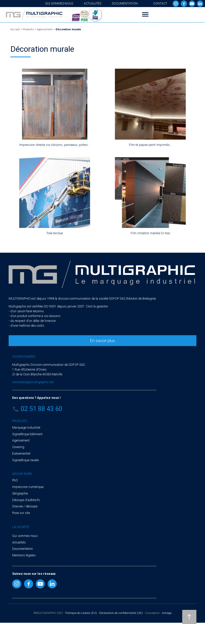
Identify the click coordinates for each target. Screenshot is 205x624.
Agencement (45, 29)
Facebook (184, 4)
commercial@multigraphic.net (33, 382)
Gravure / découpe (24, 506)
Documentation (125, 3)
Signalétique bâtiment (27, 434)
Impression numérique (28, 487)
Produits (28, 29)
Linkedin (200, 4)
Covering (18, 447)
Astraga (167, 613)
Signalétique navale (25, 460)
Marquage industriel (26, 427)
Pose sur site (21, 513)
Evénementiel (21, 453)
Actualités (92, 3)
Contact (160, 3)
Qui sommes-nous (59, 3)
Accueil (15, 29)
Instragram (176, 4)
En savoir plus (102, 340)
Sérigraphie (20, 493)
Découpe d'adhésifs (26, 500)
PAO (15, 480)
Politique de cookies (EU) (81, 613)
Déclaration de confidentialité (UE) (121, 613)
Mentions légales (24, 555)
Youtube (192, 4)
